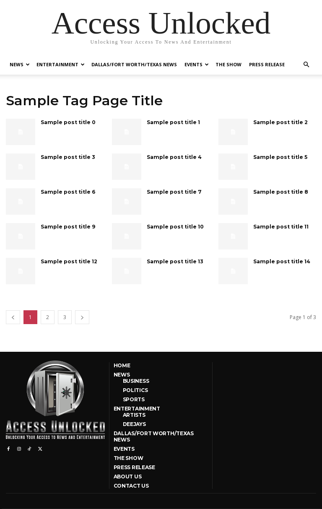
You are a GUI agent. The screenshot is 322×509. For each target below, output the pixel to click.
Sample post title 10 (175, 226)
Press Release (267, 64)
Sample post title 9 (67, 226)
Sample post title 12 (68, 261)
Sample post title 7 (173, 191)
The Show (229, 64)
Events (196, 64)
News (20, 64)
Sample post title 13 (174, 261)
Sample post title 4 (173, 156)
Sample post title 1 (173, 122)
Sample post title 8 (280, 191)
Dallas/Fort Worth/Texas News (134, 64)
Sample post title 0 (67, 122)
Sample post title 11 (280, 226)
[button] (306, 65)
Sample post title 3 (67, 156)
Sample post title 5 (279, 156)
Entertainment (60, 64)
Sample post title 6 (67, 191)
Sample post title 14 (281, 261)
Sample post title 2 (279, 122)
